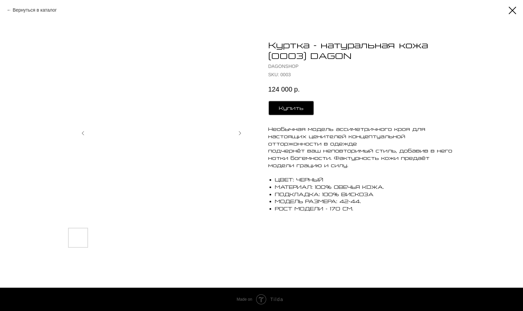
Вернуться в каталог (35, 10)
